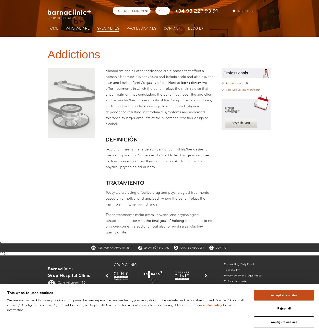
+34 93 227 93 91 (196, 11)
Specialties (108, 28)
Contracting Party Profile (240, 264)
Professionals (141, 28)
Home (53, 28)
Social (162, 11)
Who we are (78, 28)
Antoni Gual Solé (237, 83)
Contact (172, 28)
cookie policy (212, 305)
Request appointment (132, 11)
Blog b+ (195, 28)
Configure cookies (284, 322)
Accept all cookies (284, 295)
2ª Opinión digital (156, 247)
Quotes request (192, 247)
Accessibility (232, 270)
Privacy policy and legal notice (243, 275)
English (241, 11)
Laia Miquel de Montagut (243, 90)
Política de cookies (236, 281)
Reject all (284, 308)
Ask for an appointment (115, 247)
